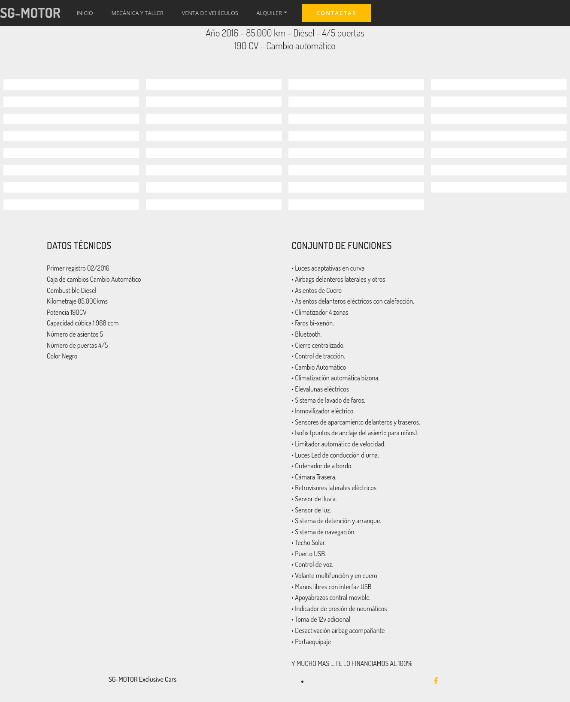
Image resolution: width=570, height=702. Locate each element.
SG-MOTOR (30, 12)
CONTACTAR (336, 13)
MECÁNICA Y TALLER (137, 13)
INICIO (84, 13)
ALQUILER (269, 13)
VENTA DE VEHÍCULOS (210, 13)
